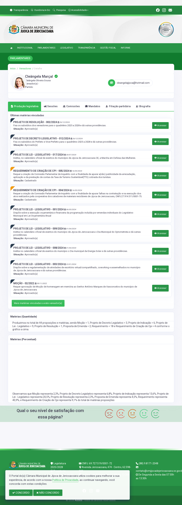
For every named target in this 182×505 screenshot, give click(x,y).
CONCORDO (21, 492)
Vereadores (25, 68)
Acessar (160, 125)
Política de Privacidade (65, 480)
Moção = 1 (83, 322)
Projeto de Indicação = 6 (141, 322)
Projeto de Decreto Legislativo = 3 (108, 322)
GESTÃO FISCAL (108, 48)
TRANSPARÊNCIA (86, 48)
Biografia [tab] (143, 106)
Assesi (78, 500)
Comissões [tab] (71, 106)
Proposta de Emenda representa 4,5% (116, 397)
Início (13, 68)
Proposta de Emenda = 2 (77, 326)
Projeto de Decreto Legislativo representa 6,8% (86, 393)
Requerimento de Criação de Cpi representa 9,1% (50, 400)
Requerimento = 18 (103, 326)
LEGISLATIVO (66, 48)
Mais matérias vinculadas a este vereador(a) (38, 303)
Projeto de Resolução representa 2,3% (72, 397)
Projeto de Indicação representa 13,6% (134, 393)
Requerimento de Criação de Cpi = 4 (136, 326)
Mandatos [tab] (92, 106)
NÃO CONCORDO (47, 492)
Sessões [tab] (51, 106)
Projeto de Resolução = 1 (48, 326)
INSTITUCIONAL (25, 48)
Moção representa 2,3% (45, 393)
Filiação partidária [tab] (118, 106)
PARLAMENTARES (46, 48)
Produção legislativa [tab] (24, 106)
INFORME (125, 48)
